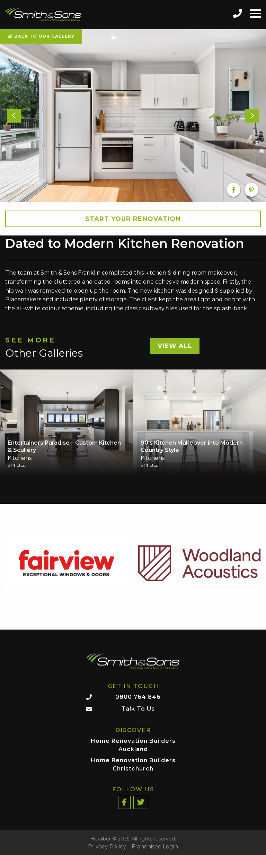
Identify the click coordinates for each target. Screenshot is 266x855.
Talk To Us (138, 708)
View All (175, 346)
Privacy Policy (107, 846)
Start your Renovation (133, 219)
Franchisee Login (155, 846)
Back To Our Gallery (41, 36)
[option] (133, 115)
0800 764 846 (138, 697)
